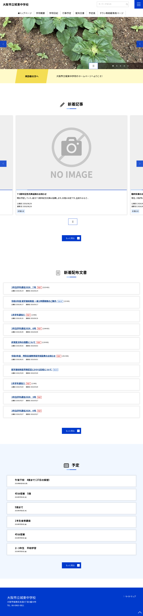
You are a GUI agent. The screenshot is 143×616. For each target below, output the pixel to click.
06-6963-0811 (17, 605)
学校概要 (40, 13)
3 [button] (120, 66)
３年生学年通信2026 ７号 (24, 287)
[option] (71, 43)
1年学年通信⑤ (18, 383)
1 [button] (113, 66)
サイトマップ (130, 596)
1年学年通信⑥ (18, 314)
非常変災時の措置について (23, 342)
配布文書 (80, 13)
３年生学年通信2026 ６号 (24, 328)
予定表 (92, 13)
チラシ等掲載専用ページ (111, 13)
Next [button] (139, 44)
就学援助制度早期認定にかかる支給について (31, 369)
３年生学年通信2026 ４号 (24, 410)
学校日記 (53, 13)
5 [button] (128, 66)
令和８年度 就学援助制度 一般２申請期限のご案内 (34, 301)
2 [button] (116, 66)
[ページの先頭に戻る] (139, 612)
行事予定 (66, 13)
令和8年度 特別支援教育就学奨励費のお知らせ (33, 355)
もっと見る (70, 238)
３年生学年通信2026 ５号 (24, 396)
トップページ (26, 13)
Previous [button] (3, 44)
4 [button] (124, 66)
